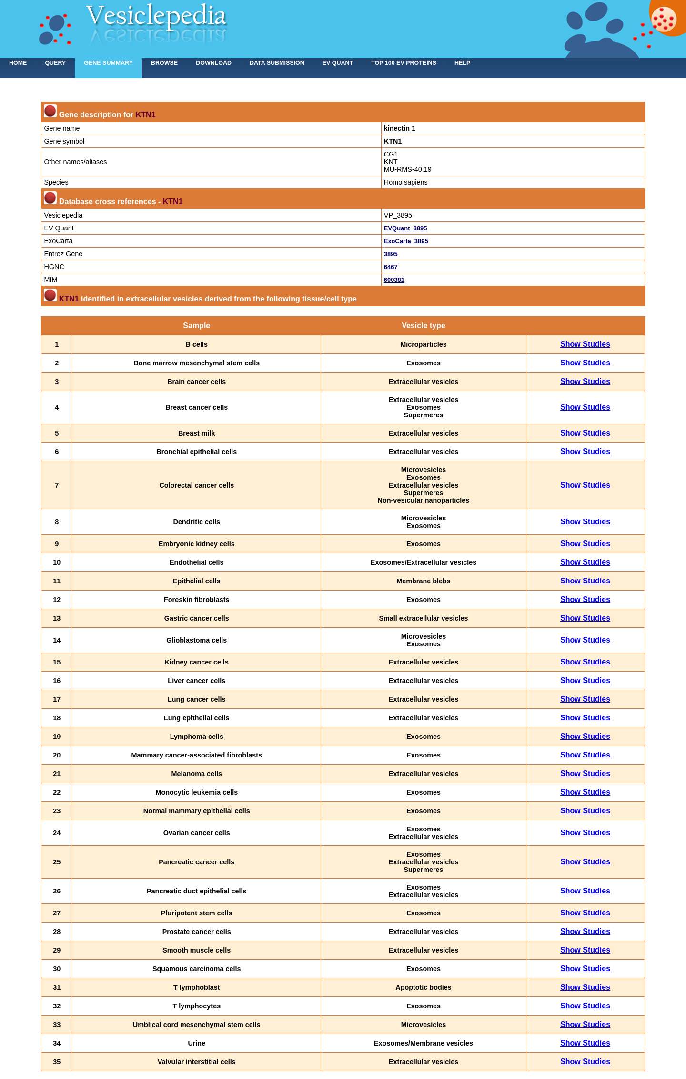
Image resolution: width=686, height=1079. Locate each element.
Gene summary (108, 63)
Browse (164, 63)
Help (462, 63)
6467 (391, 266)
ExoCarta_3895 (406, 241)
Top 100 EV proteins (403, 63)
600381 (394, 279)
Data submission (277, 63)
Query (55, 63)
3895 (391, 254)
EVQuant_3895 (405, 228)
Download (214, 63)
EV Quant (338, 63)
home (18, 63)
